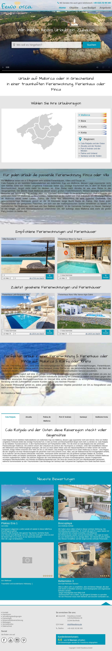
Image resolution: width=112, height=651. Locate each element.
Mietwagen (6, 622)
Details (50, 277)
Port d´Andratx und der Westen (90, 150)
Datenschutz (7, 626)
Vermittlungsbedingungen (12, 616)
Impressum (6, 614)
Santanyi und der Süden (91, 156)
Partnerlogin (7, 618)
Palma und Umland (89, 153)
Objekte (73, 7)
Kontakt (5, 612)
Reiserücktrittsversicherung (12, 620)
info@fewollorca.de (74, 624)
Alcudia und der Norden (91, 146)
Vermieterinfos (7, 624)
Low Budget (89, 7)
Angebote (105, 7)
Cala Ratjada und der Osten (93, 143)
